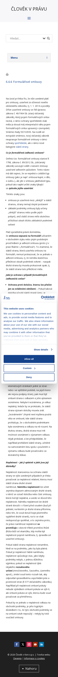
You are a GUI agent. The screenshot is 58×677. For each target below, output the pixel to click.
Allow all (29, 359)
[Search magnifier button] (48, 38)
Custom (29, 368)
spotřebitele (21, 143)
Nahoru (31, 668)
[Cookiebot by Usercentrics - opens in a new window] (41, 298)
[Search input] (25, 38)
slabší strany (22, 146)
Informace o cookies (34, 658)
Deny (29, 377)
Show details (41, 349)
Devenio (17, 658)
